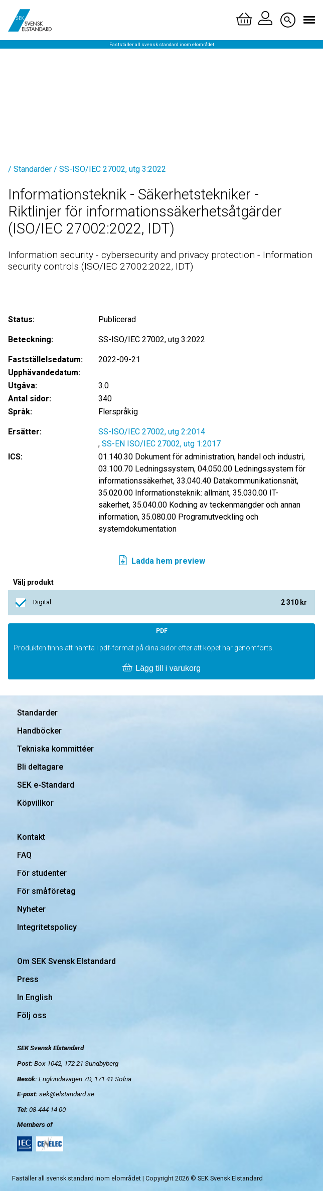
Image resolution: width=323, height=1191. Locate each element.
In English (35, 997)
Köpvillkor (35, 803)
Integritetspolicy (47, 927)
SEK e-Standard (45, 785)
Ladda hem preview (161, 561)
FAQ (24, 855)
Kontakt (31, 837)
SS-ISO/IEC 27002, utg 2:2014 (151, 431)
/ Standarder (30, 169)
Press (28, 979)
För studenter (42, 873)
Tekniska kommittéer (55, 749)
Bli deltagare (40, 767)
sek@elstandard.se (66, 1094)
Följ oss (32, 1015)
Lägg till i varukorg (161, 668)
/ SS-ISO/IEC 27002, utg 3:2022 (110, 169)
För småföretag (46, 891)
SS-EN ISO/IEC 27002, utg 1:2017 (161, 443)
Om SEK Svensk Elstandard (66, 961)
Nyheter (31, 909)
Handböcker (39, 731)
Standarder (37, 713)
